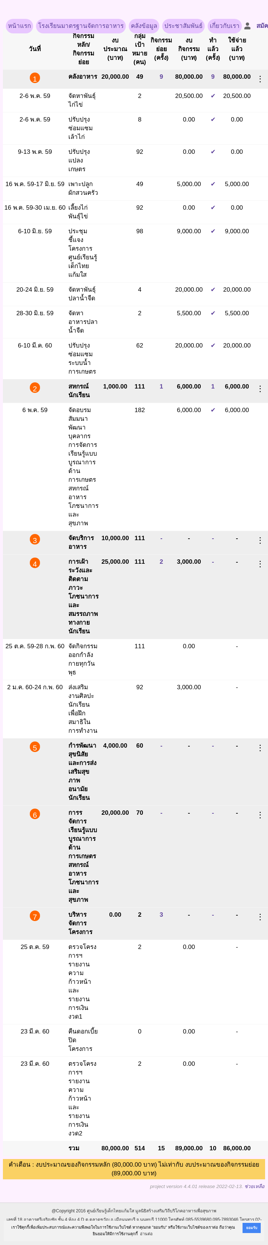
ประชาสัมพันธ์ (183, 25)
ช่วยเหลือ (254, 1186)
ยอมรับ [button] (251, 1228)
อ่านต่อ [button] (146, 1234)
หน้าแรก (19, 25)
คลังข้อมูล (144, 25)
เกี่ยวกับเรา (225, 25)
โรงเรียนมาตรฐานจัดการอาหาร (81, 25)
